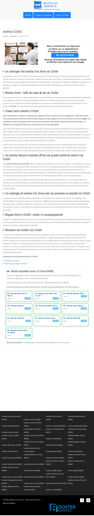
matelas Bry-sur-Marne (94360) (34, 465)
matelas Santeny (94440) (32, 420)
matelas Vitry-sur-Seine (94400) (12, 478)
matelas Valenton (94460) (54, 446)
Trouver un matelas (43, 15)
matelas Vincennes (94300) (55, 458)
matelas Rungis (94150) (53, 452)
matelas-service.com (16, 500)
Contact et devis (62, 15)
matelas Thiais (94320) (75, 452)
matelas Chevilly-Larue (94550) (34, 478)
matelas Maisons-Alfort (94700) (56, 484)
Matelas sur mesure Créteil (16, 263)
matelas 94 (13, 36)
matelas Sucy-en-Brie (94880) (11, 458)
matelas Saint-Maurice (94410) (12, 465)
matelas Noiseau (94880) (32, 471)
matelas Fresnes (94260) (10, 433)
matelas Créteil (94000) (53, 490)
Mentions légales (9, 504)
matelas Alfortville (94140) (10, 426)
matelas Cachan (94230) (10, 452)
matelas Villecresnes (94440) (11, 446)
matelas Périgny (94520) (76, 478)
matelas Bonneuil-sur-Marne (57, 282)
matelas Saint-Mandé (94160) (77, 426)
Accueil (28, 15)
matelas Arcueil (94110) (53, 439)
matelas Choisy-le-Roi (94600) (55, 426)
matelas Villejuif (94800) (75, 471)
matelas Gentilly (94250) (54, 471)
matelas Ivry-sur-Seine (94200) (34, 484)
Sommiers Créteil (12, 260)
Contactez (27, 343)
